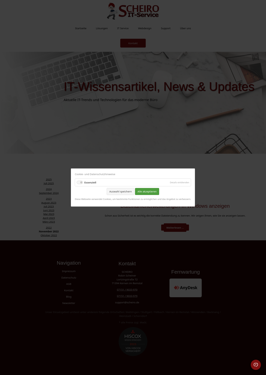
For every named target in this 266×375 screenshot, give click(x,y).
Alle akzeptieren (147, 191)
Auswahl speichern (120, 191)
